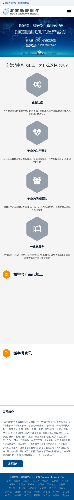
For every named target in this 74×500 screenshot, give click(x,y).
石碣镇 (31, 484)
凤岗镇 (8, 491)
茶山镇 (12, 488)
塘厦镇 (18, 491)
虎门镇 (64, 481)
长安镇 (46, 495)
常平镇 (56, 491)
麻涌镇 (12, 484)
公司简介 (8, 411)
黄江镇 (52, 488)
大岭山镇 (32, 488)
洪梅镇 (62, 484)
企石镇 (27, 495)
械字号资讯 (22, 353)
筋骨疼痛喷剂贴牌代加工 (18, 320)
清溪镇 (46, 491)
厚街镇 (37, 491)
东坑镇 (18, 495)
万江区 (36, 481)
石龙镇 (55, 481)
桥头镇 (65, 491)
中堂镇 (56, 495)
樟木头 (62, 488)
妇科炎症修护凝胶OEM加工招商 (55, 364)
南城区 (17, 481)
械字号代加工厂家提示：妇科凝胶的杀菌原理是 (27, 364)
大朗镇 (43, 488)
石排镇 (37, 495)
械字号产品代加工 (28, 274)
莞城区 (45, 481)
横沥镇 (8, 495)
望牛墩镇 (51, 484)
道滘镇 (21, 484)
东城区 (26, 481)
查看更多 (12, 463)
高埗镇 (65, 495)
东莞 (8, 481)
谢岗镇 (27, 491)
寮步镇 (21, 488)
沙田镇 (41, 484)
